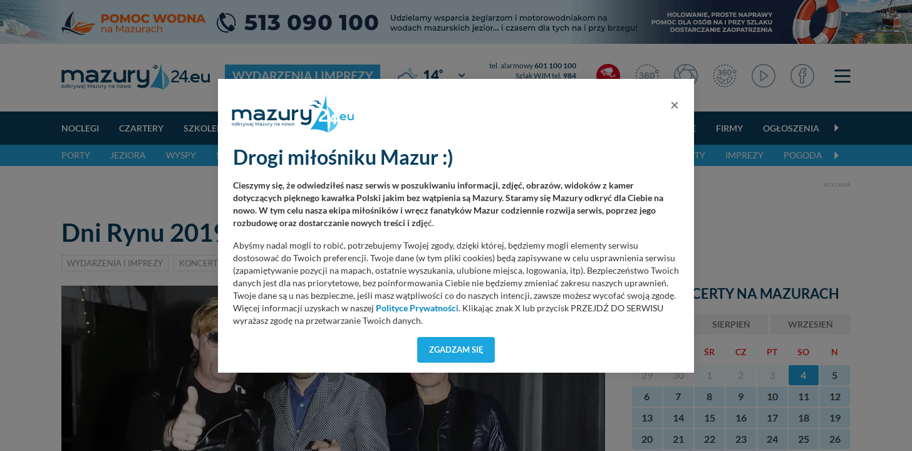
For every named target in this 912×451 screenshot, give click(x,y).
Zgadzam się (456, 350)
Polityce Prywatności (417, 308)
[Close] (674, 104)
